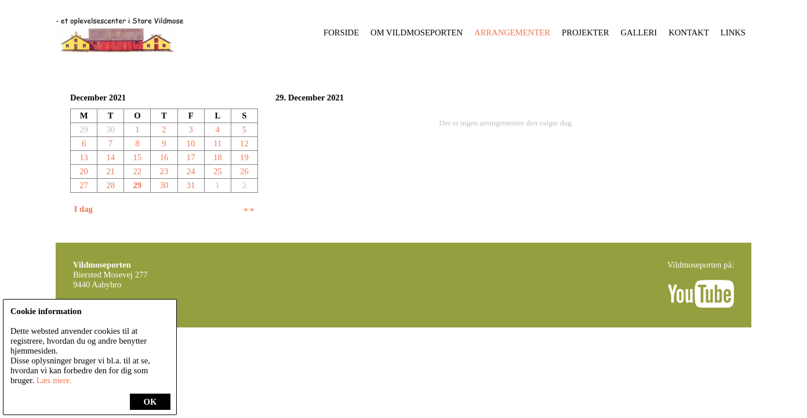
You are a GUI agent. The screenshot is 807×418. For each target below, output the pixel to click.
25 (217, 171)
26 (244, 171)
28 (110, 185)
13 (83, 157)
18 (217, 157)
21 (110, 171)
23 (164, 171)
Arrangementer (512, 32)
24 (191, 171)
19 (244, 157)
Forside (341, 32)
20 (83, 171)
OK (150, 401)
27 (83, 185)
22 (137, 171)
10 (191, 143)
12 (244, 143)
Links (733, 32)
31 (191, 185)
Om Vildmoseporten (416, 32)
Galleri (639, 32)
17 (191, 157)
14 (110, 157)
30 (164, 185)
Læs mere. (54, 380)
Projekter (585, 32)
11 (217, 143)
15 (137, 157)
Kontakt (688, 32)
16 (164, 157)
